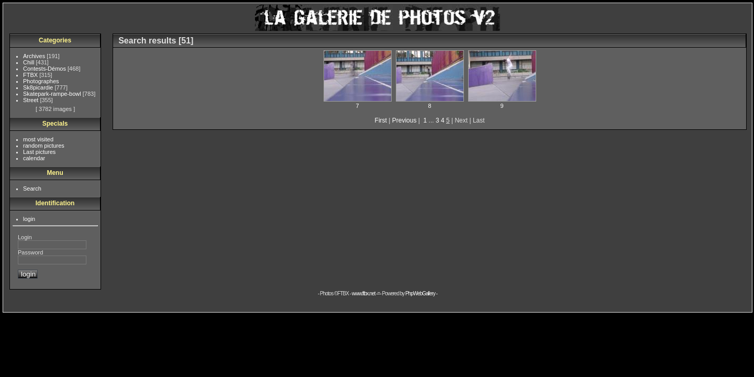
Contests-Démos (45, 68)
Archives (35, 56)
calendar (34, 158)
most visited (38, 139)
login (29, 219)
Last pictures (39, 152)
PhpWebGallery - (421, 293)
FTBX (31, 75)
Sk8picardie (39, 87)
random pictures (43, 145)
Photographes (41, 81)
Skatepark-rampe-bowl (53, 94)
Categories (55, 40)
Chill (29, 62)
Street (31, 100)
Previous (404, 120)
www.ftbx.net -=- (367, 293)
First (381, 120)
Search (32, 188)
